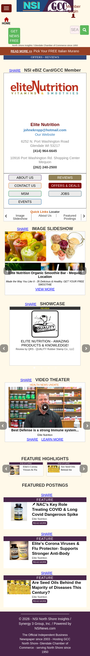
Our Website (45, 134)
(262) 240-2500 (45, 167)
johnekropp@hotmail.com (45, 130)
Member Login (73, 11)
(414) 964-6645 (45, 151)
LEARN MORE (52, 439)
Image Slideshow (20, 217)
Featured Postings (69, 217)
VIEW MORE (45, 289)
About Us (45, 215)
